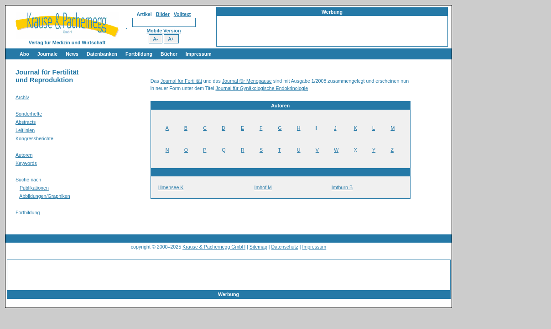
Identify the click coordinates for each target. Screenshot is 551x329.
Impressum (199, 54)
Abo (24, 54)
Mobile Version (163, 30)
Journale (47, 54)
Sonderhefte (29, 114)
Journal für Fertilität (181, 81)
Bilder (163, 14)
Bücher (169, 54)
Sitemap (258, 246)
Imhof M (263, 187)
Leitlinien (25, 130)
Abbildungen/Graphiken (44, 196)
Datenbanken (102, 54)
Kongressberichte (34, 138)
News (72, 54)
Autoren (24, 155)
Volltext (182, 14)
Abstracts (26, 122)
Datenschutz (284, 246)
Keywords (26, 163)
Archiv (22, 97)
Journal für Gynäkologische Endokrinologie (262, 88)
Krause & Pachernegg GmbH (213, 246)
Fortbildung (138, 54)
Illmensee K (171, 187)
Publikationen (34, 188)
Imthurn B (342, 187)
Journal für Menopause (247, 81)
